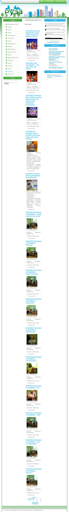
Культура (10, 71)
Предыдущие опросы (53, 42)
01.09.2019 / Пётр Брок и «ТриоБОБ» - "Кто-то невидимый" (33, 441)
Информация (11, 49)
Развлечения (11, 35)
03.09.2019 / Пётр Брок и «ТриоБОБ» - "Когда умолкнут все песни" (33, 214)
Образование (12, 43)
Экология (10, 74)
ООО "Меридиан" (53, 48)
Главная (36, 19)
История (10, 66)
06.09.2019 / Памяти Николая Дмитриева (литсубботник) (33, 175)
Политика (10, 60)
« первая (33, 497)
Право (9, 32)
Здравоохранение (13, 57)
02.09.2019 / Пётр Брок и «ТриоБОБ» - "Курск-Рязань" (33, 358)
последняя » (35, 503)
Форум (10, 27)
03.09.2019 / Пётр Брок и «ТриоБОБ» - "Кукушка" (33, 243)
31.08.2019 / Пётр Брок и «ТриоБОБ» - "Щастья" (33, 470)
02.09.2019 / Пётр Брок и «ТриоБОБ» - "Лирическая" (33, 329)
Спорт (9, 68)
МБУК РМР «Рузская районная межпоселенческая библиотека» (57, 58)
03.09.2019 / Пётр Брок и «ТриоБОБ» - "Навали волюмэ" (33, 272)
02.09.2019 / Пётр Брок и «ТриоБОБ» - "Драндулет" (33, 301)
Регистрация (50, 1)
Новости (10, 46)
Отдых (10, 41)
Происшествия (12, 52)
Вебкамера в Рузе (13, 24)
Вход (42, 1)
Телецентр (11, 38)
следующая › (35, 502)
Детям (9, 54)
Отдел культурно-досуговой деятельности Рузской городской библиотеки (56, 53)
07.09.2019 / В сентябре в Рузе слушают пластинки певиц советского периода (33, 135)
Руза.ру (49, 75)
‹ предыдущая (33, 498)
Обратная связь (61, 1)
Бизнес (10, 63)
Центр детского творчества (56, 67)
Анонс (9, 30)
